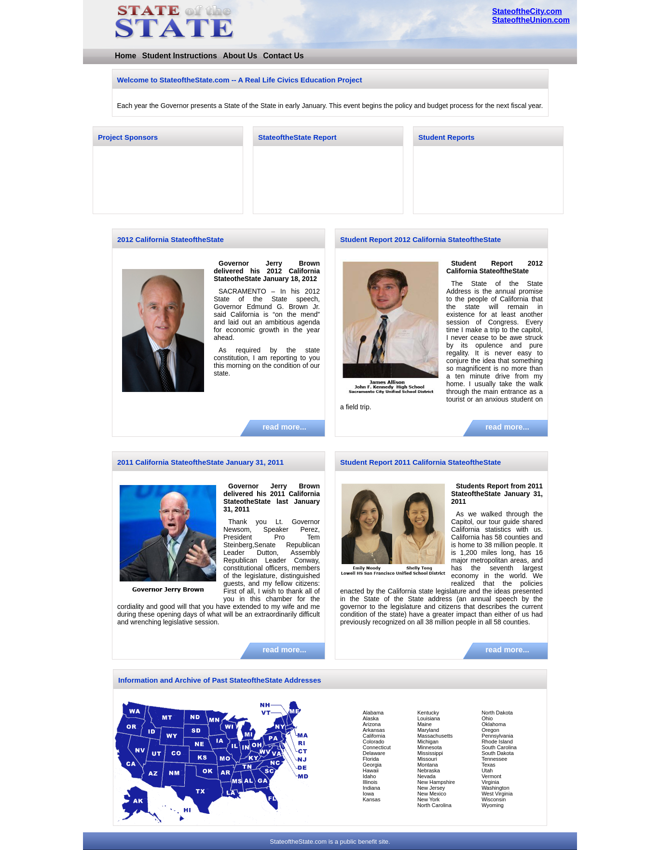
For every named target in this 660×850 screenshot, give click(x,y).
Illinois (370, 782)
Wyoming (492, 805)
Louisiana (428, 718)
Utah (487, 770)
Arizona (372, 724)
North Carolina (434, 805)
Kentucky (428, 712)
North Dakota (497, 712)
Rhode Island (497, 741)
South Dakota (497, 753)
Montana (427, 765)
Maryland (428, 730)
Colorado (374, 741)
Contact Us (283, 56)
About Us (240, 56)
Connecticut (377, 747)
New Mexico (431, 793)
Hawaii (371, 770)
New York (428, 799)
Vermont (491, 776)
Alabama (373, 712)
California (374, 736)
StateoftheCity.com (527, 11)
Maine (424, 724)
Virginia (490, 782)
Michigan (428, 741)
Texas (488, 765)
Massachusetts (435, 736)
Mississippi (430, 753)
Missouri (427, 759)
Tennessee (494, 759)
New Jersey (431, 788)
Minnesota (429, 747)
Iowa (368, 793)
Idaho (369, 776)
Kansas (372, 799)
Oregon (490, 730)
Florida (371, 759)
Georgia (372, 765)
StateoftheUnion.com (531, 20)
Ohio (487, 718)
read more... (284, 427)
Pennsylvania (497, 736)
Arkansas (374, 730)
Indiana (371, 788)
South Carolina (499, 747)
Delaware (374, 753)
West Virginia (496, 793)
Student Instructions (179, 56)
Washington (495, 788)
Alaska (371, 718)
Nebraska (428, 770)
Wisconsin (493, 799)
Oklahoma (493, 724)
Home (125, 56)
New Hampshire (436, 782)
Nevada (426, 776)
